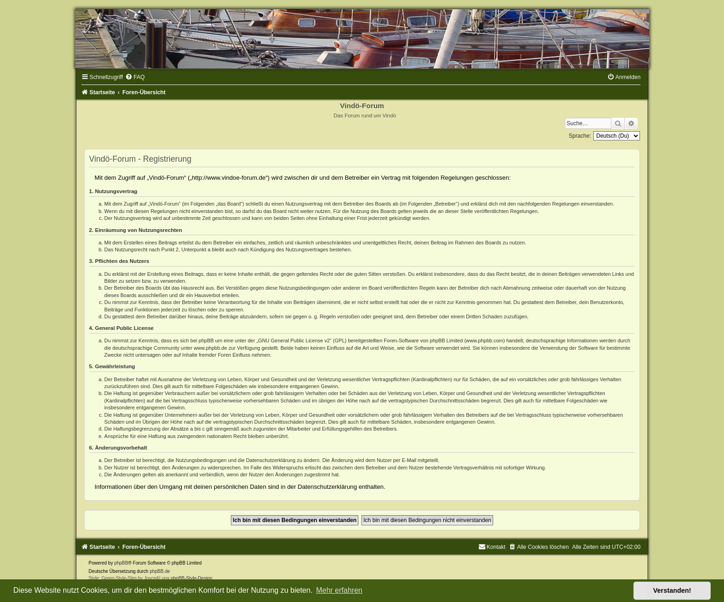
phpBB (121, 563)
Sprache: (580, 136)
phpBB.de (160, 571)
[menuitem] (135, 77)
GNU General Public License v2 (294, 340)
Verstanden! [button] (672, 590)
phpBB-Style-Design (191, 578)
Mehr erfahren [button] (339, 590)
